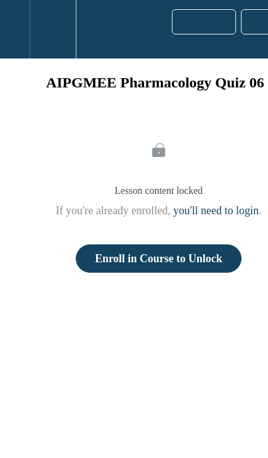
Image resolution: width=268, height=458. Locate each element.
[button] (15, 29)
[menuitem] (53, 29)
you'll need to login (216, 210)
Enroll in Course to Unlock (158, 258)
